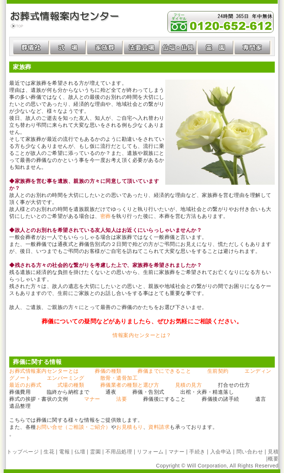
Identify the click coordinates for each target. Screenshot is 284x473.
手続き (197, 452)
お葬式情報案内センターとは (44, 371)
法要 (121, 399)
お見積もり (129, 427)
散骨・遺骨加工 (119, 378)
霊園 (95, 452)
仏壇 (80, 452)
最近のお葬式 (25, 385)
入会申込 (221, 452)
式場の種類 (71, 385)
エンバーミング (65, 378)
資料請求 (159, 427)
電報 (64, 452)
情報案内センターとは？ (142, 335)
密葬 (105, 216)
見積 (273, 452)
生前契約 (218, 371)
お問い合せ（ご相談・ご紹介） (73, 427)
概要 (273, 459)
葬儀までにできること (164, 371)
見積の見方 (188, 385)
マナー (92, 399)
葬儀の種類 (108, 371)
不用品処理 (118, 452)
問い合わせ (249, 452)
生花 (49, 452)
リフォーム (150, 452)
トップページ (23, 452)
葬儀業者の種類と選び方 (129, 385)
